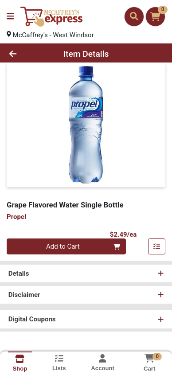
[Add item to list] (157, 247)
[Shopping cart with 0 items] (155, 17)
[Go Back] (27, 53)
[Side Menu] (10, 17)
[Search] (134, 16)
